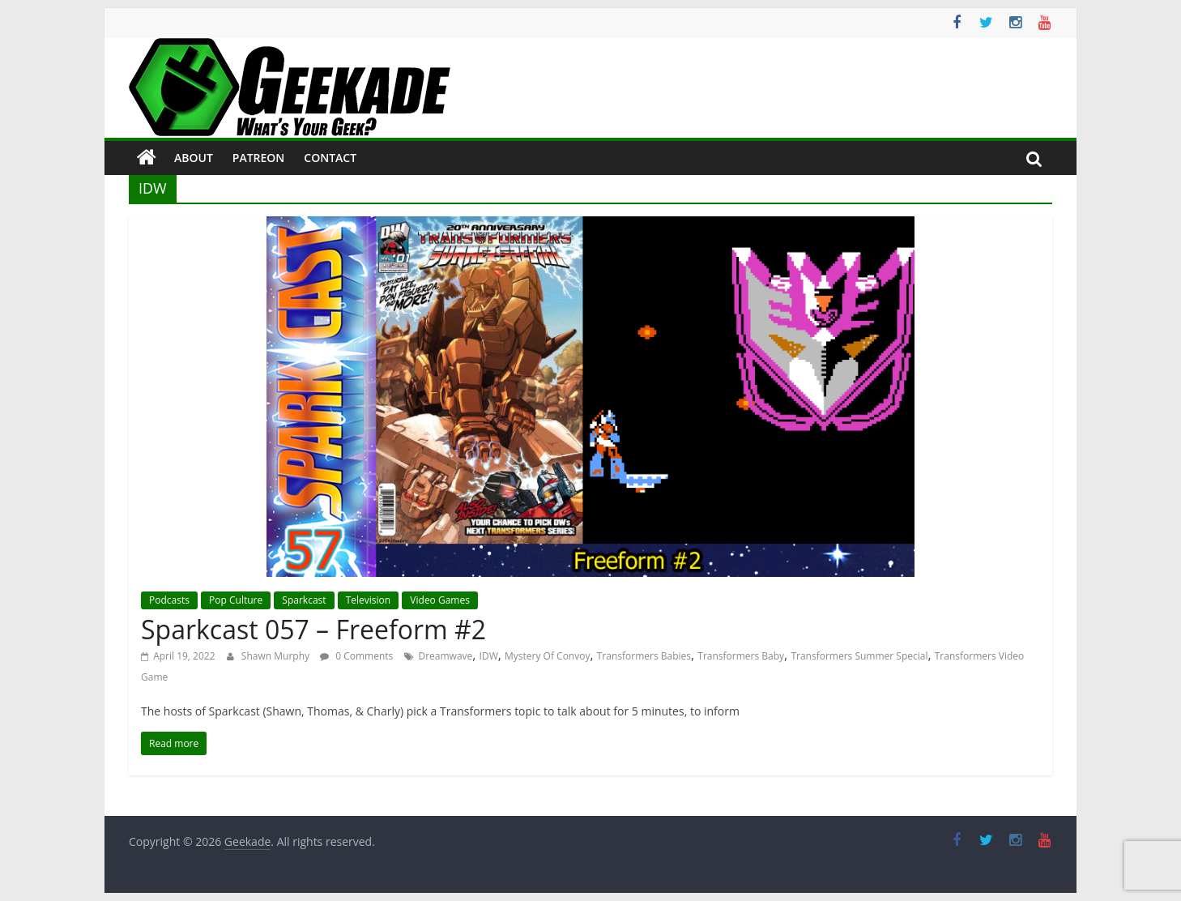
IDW (489, 656)
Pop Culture (235, 600)
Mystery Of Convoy (547, 656)
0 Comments (356, 656)
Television (368, 600)
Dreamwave (445, 656)
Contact (330, 157)
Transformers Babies (644, 656)
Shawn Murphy (276, 656)
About (193, 157)
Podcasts (169, 600)
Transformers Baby (740, 656)
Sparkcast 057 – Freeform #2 (313, 629)
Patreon (258, 157)
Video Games (440, 600)
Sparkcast (304, 600)
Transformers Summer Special (859, 656)
